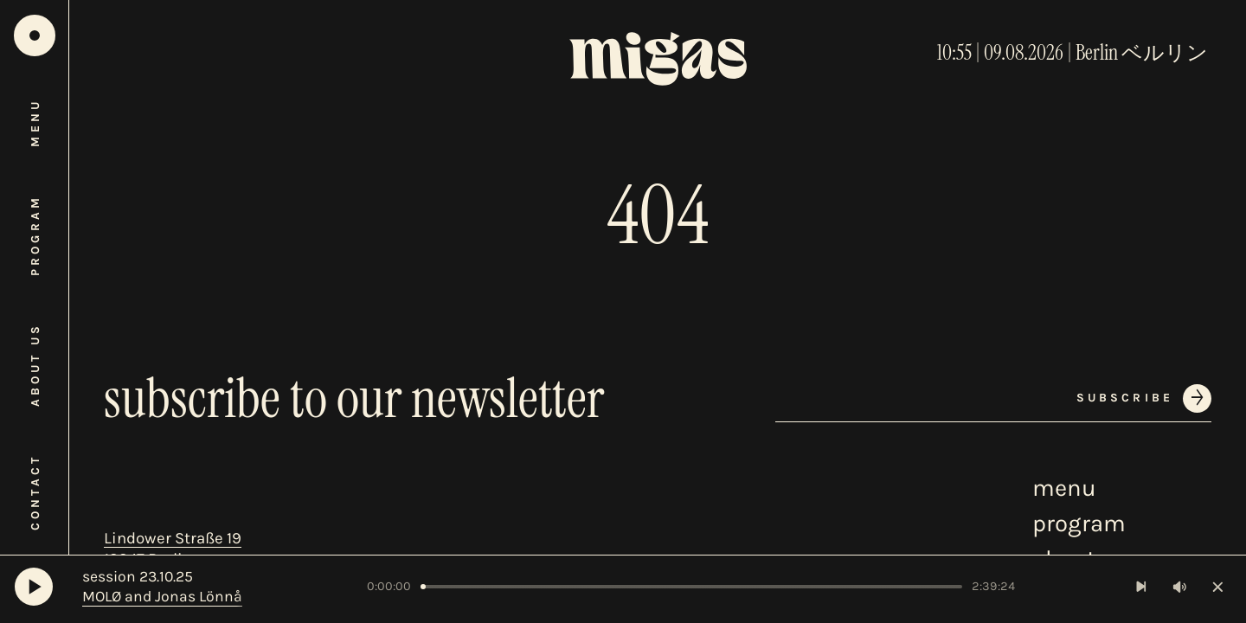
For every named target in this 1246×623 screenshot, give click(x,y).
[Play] (34, 587)
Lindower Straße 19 (172, 538)
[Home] (34, 35)
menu (1064, 488)
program (1079, 523)
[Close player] (1218, 587)
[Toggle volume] (1180, 587)
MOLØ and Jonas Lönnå (162, 596)
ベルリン (1164, 53)
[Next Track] (1141, 587)
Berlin (1097, 53)
